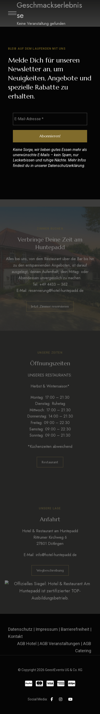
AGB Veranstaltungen (60, 643)
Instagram (60, 699)
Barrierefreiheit (75, 629)
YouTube (70, 699)
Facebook (52, 699)
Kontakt (15, 636)
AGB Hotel (27, 643)
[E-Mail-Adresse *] (50, 119)
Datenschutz (20, 629)
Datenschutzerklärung (66, 165)
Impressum (47, 629)
